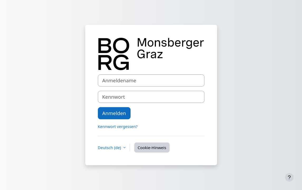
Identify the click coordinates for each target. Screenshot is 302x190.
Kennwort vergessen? (118, 126)
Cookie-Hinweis (152, 147)
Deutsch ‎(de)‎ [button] (110, 147)
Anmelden (114, 113)
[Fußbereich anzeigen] (289, 177)
